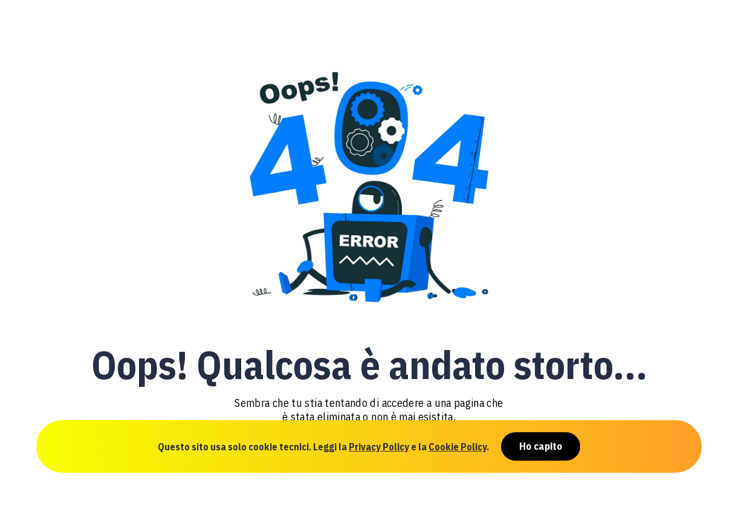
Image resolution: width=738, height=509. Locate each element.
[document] (369, 254)
